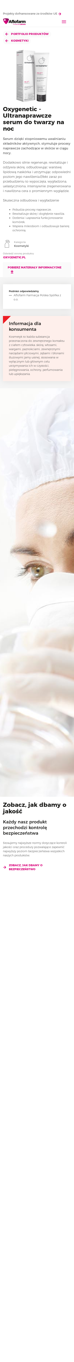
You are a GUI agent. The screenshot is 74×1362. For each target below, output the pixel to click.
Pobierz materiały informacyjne (34, 270)
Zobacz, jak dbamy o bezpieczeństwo (22, 867)
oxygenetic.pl (14, 257)
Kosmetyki (16, 40)
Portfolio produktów (27, 34)
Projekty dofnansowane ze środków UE (32, 13)
